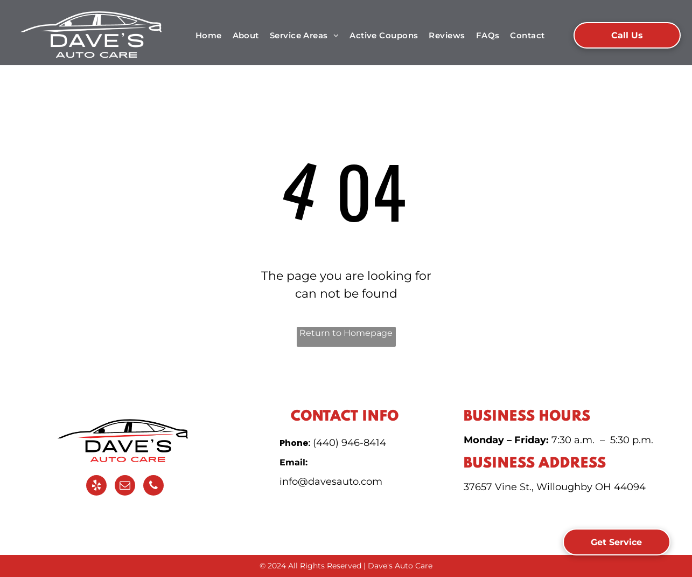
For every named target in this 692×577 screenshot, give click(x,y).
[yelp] (96, 486)
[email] (125, 486)
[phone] (153, 486)
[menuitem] (208, 36)
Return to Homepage (346, 333)
